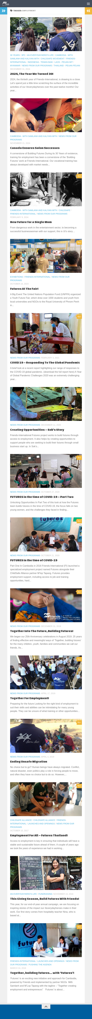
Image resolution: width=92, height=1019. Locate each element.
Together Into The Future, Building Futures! (41, 631)
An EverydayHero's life (40, 55)
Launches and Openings (41, 823)
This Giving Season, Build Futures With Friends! (44, 898)
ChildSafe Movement (52, 58)
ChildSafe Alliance (21, 820)
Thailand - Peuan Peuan (67, 65)
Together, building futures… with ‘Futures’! (42, 972)
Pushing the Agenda (40, 964)
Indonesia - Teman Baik (40, 62)
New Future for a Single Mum (31, 222)
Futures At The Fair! (24, 288)
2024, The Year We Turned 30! (31, 73)
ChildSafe (64, 210)
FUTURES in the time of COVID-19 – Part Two (41, 496)
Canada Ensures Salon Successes (35, 147)
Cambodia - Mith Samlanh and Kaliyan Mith (33, 136)
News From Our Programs (37, 65)
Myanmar (15, 65)
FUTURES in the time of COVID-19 (33, 560)
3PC (23, 55)
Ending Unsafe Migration (28, 761)
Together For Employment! (29, 698)
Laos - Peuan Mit (64, 62)
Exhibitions (16, 277)
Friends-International (23, 214)
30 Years (15, 55)
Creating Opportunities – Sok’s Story (37, 429)
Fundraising (45, 894)
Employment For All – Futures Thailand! (39, 835)
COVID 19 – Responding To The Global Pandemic (45, 362)
